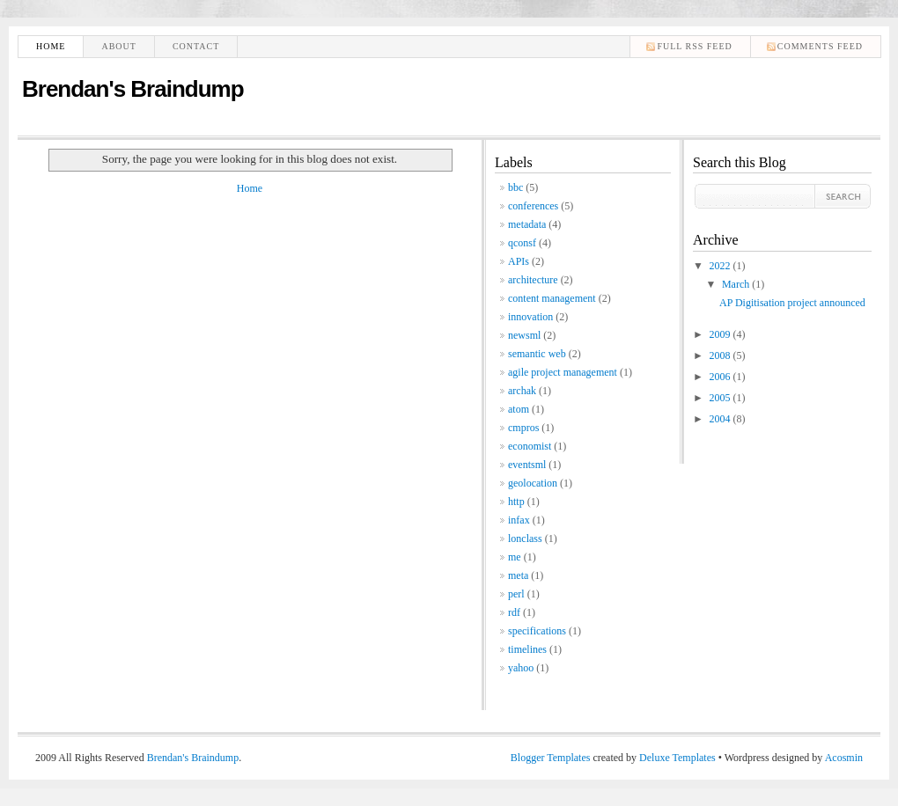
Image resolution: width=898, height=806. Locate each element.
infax (519, 520)
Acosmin (844, 757)
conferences (533, 206)
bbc (515, 187)
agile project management (562, 372)
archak (522, 391)
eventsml (527, 464)
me (514, 557)
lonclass (525, 538)
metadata (527, 224)
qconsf (522, 243)
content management (552, 298)
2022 (721, 266)
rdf (514, 612)
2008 (721, 355)
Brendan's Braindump (133, 89)
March (737, 284)
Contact (196, 46)
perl (516, 594)
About (118, 46)
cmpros (523, 427)
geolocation (532, 483)
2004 (721, 419)
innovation (530, 317)
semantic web (537, 354)
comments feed (820, 46)
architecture (533, 280)
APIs (518, 261)
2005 (721, 398)
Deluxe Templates (677, 757)
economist (529, 446)
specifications (537, 631)
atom (518, 409)
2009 (721, 334)
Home (50, 46)
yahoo (521, 668)
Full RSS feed (694, 46)
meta (518, 575)
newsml (524, 335)
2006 (721, 376)
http (516, 501)
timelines (527, 649)
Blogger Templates (551, 757)
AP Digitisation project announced (792, 303)
